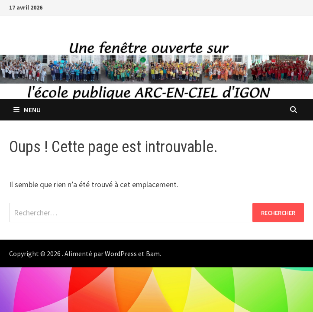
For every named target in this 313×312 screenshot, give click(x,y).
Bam (153, 253)
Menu (27, 109)
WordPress (121, 253)
